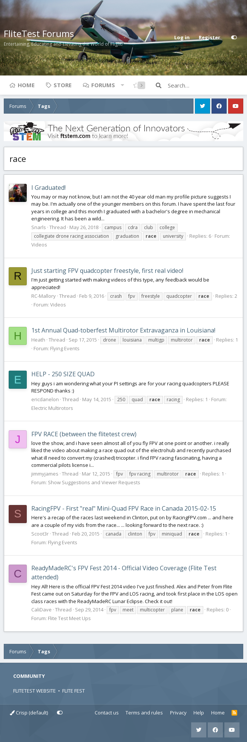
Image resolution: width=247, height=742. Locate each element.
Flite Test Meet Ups (69, 618)
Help (198, 712)
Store (63, 85)
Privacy (178, 712)
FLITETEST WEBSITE (34, 690)
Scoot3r (40, 533)
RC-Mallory (43, 295)
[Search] (205, 85)
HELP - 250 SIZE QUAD (63, 374)
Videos (39, 244)
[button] (122, 84)
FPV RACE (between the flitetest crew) (84, 434)
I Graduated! (48, 187)
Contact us (107, 712)
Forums (103, 85)
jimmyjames (44, 473)
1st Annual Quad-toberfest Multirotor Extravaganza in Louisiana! (123, 330)
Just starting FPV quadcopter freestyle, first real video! (107, 270)
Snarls (38, 227)
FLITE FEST (73, 690)
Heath (38, 339)
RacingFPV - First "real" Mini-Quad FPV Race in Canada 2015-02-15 (123, 508)
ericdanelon (45, 399)
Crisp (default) (29, 712)
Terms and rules (144, 712)
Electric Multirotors (52, 408)
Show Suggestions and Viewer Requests (94, 482)
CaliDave (41, 609)
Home (26, 85)
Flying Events (65, 348)
